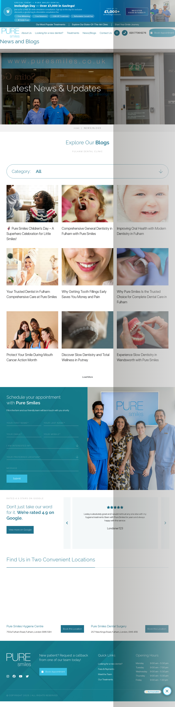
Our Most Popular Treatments (50, 24)
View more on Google (22, 535)
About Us (29, 35)
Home (76, 134)
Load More (87, 382)
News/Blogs (90, 35)
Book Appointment (55, 677)
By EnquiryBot (154, 691)
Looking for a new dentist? (47, 35)
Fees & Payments (106, 674)
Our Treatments (105, 685)
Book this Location (70, 634)
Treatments (74, 35)
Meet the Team (105, 680)
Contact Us (105, 35)
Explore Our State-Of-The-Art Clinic (90, 24)
